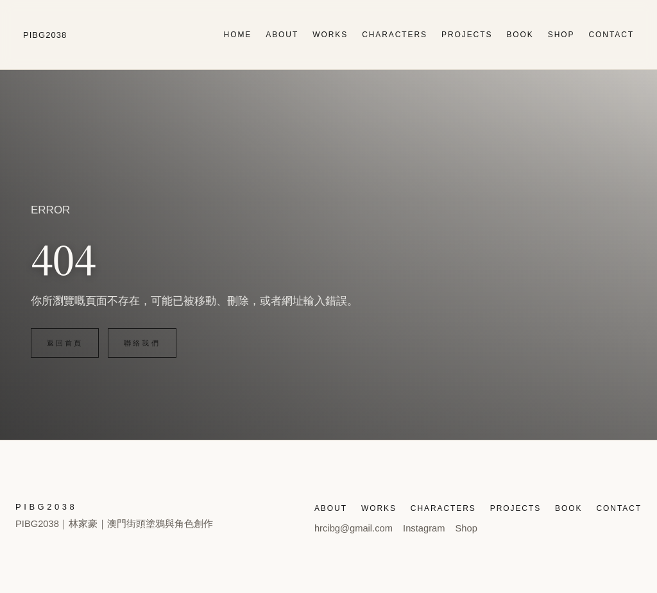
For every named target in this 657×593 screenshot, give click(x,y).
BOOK (519, 34)
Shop (466, 528)
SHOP (561, 34)
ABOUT (282, 34)
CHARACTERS (394, 34)
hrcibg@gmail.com (353, 528)
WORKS (330, 34)
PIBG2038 (45, 35)
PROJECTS (466, 34)
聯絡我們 (142, 343)
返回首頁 (65, 343)
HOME (238, 34)
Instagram (424, 528)
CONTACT (611, 34)
